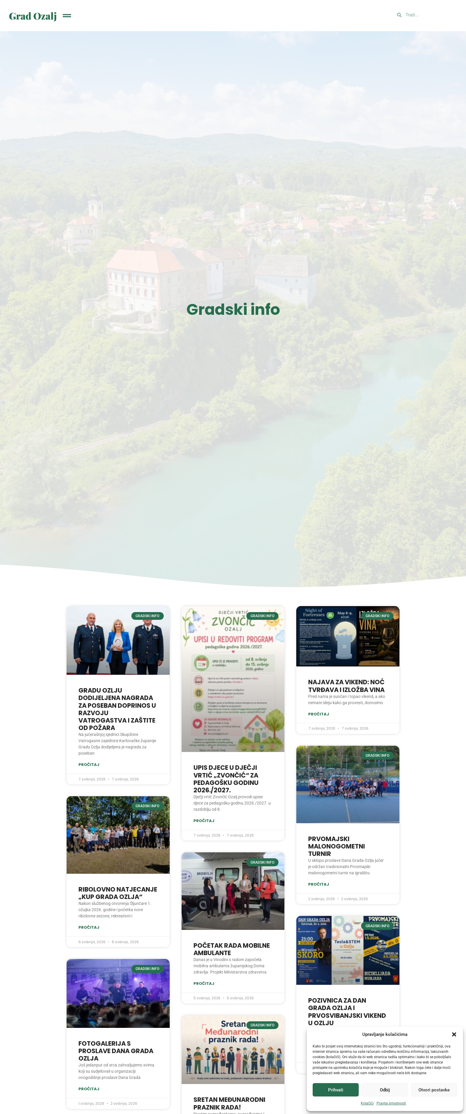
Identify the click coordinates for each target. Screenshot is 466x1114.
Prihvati (335, 1090)
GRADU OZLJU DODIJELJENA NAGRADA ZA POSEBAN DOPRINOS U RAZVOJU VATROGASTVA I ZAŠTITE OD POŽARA (117, 709)
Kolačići (367, 1103)
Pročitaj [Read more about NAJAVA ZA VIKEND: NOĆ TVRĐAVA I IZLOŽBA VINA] (318, 714)
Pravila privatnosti (391, 1103)
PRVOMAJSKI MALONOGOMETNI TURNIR (336, 846)
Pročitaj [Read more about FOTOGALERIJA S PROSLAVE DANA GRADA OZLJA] (88, 1089)
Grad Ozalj (33, 15)
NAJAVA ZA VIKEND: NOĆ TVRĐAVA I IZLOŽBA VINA (346, 686)
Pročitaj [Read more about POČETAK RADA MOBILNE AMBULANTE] (203, 983)
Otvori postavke (434, 1090)
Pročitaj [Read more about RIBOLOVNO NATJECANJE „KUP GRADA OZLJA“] (88, 927)
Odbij (385, 1090)
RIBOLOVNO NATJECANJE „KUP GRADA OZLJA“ (117, 893)
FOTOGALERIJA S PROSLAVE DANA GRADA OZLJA (115, 1051)
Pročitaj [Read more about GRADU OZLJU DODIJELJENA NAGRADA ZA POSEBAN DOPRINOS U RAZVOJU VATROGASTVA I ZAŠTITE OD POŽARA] (88, 764)
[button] (454, 1034)
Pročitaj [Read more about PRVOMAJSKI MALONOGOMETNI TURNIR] (318, 884)
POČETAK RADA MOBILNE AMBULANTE (231, 949)
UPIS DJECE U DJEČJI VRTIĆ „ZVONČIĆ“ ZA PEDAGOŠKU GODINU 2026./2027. (226, 778)
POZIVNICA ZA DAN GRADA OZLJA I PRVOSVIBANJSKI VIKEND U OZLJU (347, 1011)
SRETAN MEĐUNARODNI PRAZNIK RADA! (229, 1103)
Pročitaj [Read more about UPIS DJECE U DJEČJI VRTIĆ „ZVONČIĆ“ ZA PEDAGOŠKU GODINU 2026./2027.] (203, 821)
